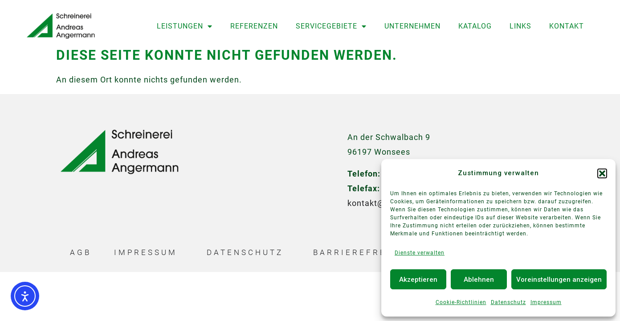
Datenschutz (508, 302)
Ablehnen (479, 280)
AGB (80, 255)
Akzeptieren (418, 280)
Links (520, 26)
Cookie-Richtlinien (461, 302)
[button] (602, 173)
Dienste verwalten (420, 253)
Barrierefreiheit (364, 255)
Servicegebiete (331, 26)
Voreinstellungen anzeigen (559, 280)
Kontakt (566, 26)
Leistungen (184, 26)
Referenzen (254, 26)
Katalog (475, 26)
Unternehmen (412, 26)
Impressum (546, 302)
